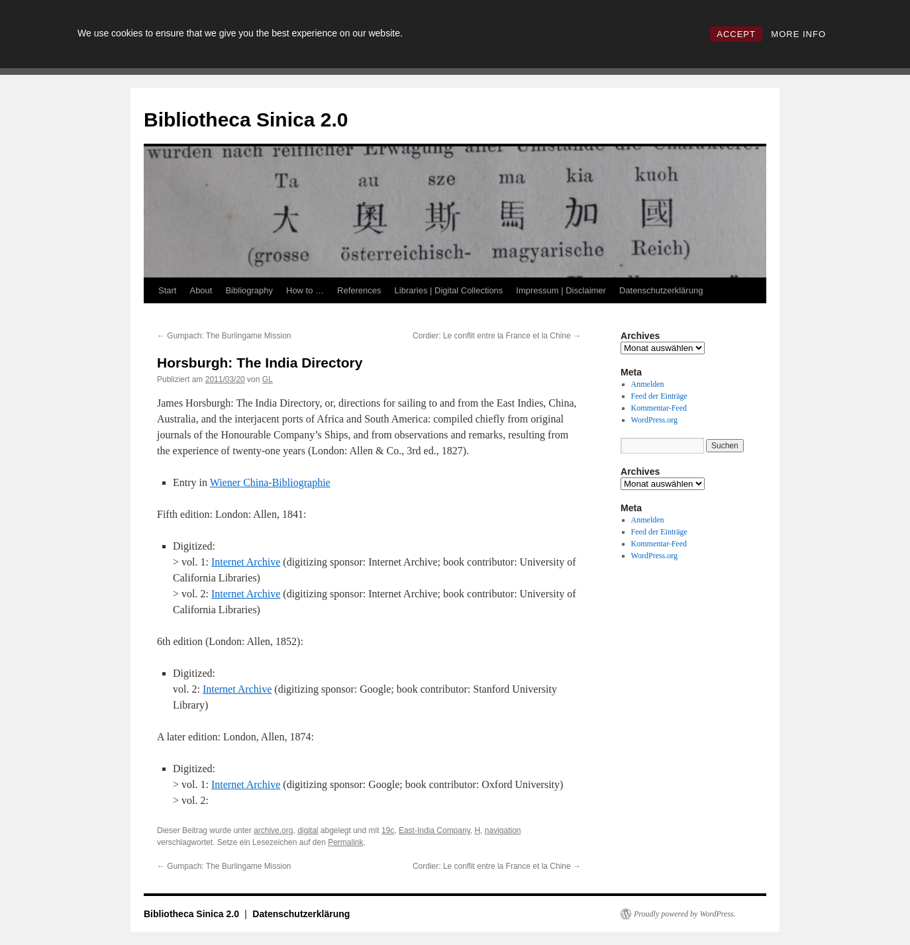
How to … (305, 290)
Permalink (345, 842)
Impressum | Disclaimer (561, 290)
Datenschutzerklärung (661, 290)
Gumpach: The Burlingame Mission (224, 335)
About (200, 290)
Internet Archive (245, 562)
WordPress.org (654, 419)
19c (387, 830)
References (359, 290)
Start (167, 290)
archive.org (273, 830)
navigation (503, 830)
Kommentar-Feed (659, 408)
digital (307, 830)
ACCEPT (736, 34)
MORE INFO (798, 34)
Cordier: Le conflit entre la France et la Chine (497, 335)
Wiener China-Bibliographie (270, 482)
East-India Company (434, 830)
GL (267, 379)
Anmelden (647, 384)
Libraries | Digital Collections (449, 290)
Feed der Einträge (659, 396)
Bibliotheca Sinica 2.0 (246, 119)
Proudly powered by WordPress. (685, 914)
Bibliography (249, 290)
